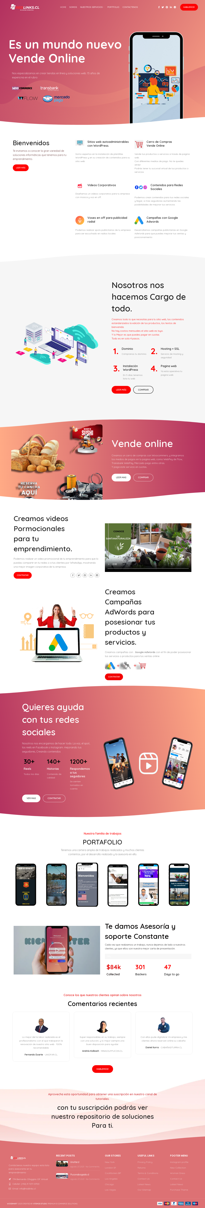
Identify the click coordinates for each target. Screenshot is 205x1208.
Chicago (109, 1184)
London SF (110, 1167)
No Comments (92, 1166)
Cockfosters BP (113, 1173)
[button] (57, 950)
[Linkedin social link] (171, 7)
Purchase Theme (179, 1189)
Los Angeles (111, 1178)
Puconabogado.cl (79, 1174)
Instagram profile (179, 1162)
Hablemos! (189, 7)
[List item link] (29, 1184)
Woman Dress (177, 1173)
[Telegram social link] (175, 7)
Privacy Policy (145, 1162)
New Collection (178, 1167)
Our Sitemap (144, 1189)
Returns (142, 1167)
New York (110, 1162)
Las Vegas (110, 1189)
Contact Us (144, 1178)
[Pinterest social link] (167, 7)
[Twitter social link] (163, 7)
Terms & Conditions (148, 1173)
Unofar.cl (74, 1162)
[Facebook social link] (159, 7)
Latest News (144, 1184)
